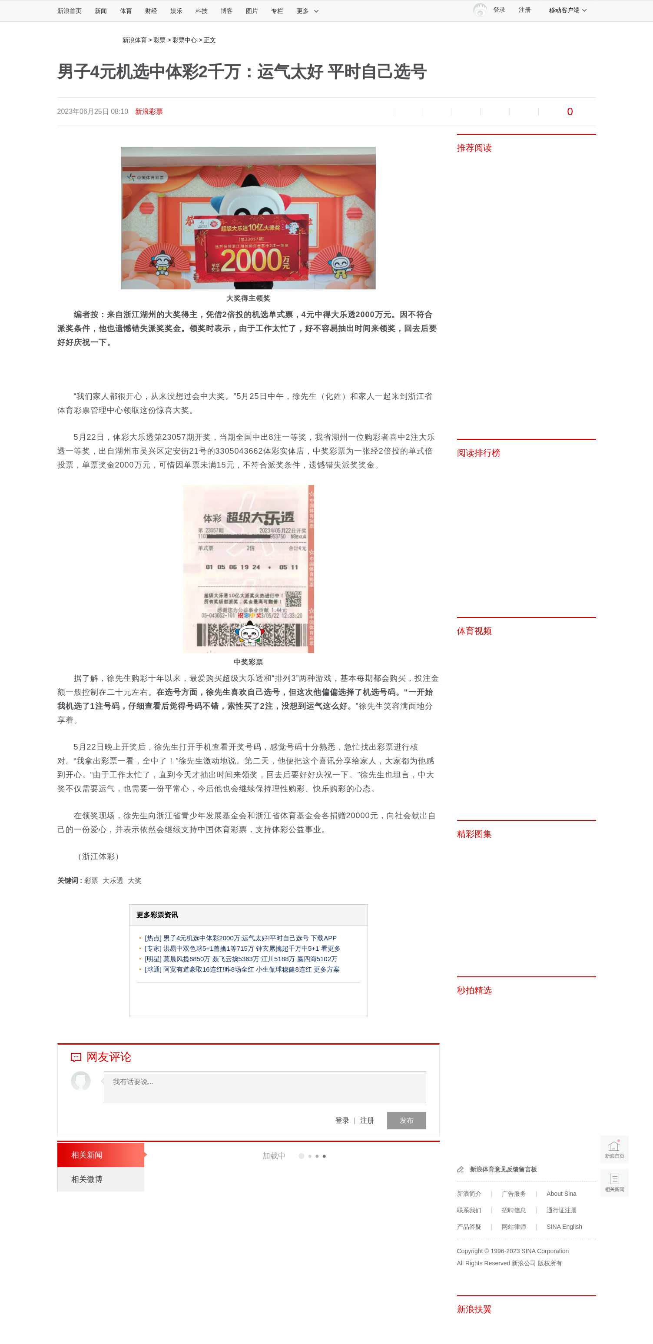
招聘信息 (514, 1210)
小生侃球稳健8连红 (284, 969)
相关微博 (87, 1179)
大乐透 (113, 880)
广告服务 (514, 1193)
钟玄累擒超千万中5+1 (287, 948)
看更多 (331, 948)
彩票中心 (184, 40)
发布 (407, 1120)
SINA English (564, 1226)
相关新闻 (87, 1155)
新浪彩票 (149, 111)
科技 (202, 10)
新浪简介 (469, 1193)
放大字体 (407, 111)
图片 (252, 10)
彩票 (159, 40)
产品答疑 (469, 1226)
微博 (465, 111)
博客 (227, 10)
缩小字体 (378, 111)
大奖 (135, 880)
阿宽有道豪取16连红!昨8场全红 (208, 969)
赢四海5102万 (317, 958)
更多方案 (327, 969)
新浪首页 (69, 10)
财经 (151, 10)
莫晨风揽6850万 (186, 958)
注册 (525, 10)
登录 (342, 1120)
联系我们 (469, 1210)
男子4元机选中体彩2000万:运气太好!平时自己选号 (236, 938)
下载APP (324, 938)
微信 (495, 111)
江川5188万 (278, 958)
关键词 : (70, 880)
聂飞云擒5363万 (235, 958)
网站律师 (514, 1226)
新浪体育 (135, 40)
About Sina (562, 1193)
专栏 (277, 10)
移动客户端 (568, 10)
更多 (308, 10)
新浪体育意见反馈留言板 (503, 1169)
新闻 (101, 10)
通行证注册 (562, 1210)
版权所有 (550, 1263)
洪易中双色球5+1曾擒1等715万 (208, 948)
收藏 (436, 111)
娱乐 (176, 10)
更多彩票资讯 (157, 915)
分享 (524, 111)
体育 (126, 10)
